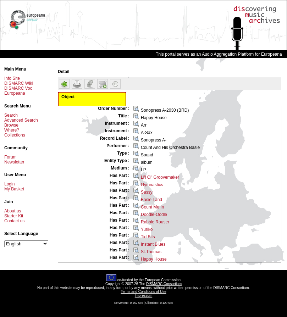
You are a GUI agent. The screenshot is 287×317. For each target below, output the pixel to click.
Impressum (143, 295)
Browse (11, 125)
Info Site (12, 78)
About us (12, 210)
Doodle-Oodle (154, 214)
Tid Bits (148, 236)
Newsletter (14, 162)
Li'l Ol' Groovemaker (160, 177)
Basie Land (151, 199)
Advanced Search (21, 120)
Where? (11, 130)
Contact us (14, 220)
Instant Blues (153, 244)
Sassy (147, 192)
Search (11, 115)
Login (9, 184)
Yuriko (147, 229)
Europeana (14, 93)
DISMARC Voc (18, 88)
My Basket (14, 189)
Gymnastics (152, 184)
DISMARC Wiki (18, 83)
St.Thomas (151, 251)
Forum (10, 157)
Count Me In (152, 207)
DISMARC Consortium (164, 284)
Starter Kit (13, 215)
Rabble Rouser (155, 221)
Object (67, 96)
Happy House (154, 259)
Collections (14, 135)
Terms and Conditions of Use (143, 292)
